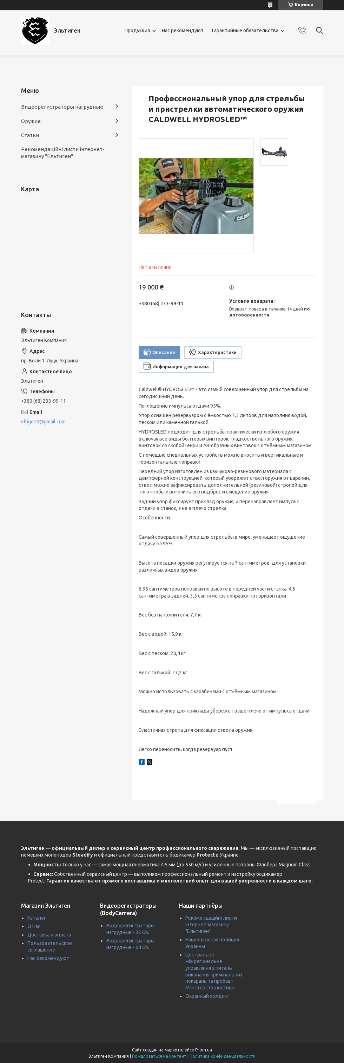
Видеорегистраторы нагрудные (62, 107)
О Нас (33, 926)
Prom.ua (203, 1050)
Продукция (137, 30)
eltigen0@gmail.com (43, 421)
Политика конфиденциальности (223, 1056)
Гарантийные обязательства (245, 30)
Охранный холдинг (207, 996)
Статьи (30, 135)
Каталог (36, 918)
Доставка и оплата (49, 935)
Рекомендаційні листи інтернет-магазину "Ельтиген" (63, 152)
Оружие (31, 121)
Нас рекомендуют (183, 30)
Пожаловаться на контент (159, 1056)
